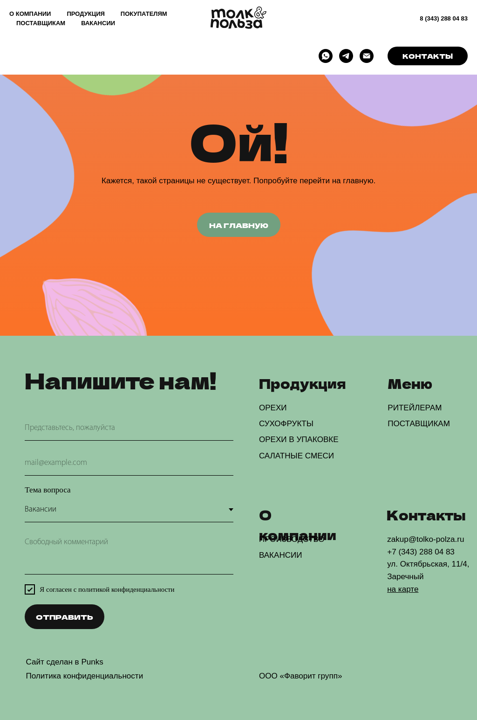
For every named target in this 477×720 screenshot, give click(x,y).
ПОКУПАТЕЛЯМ (144, 13)
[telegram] (346, 56)
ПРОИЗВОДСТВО (292, 539)
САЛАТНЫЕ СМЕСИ (296, 455)
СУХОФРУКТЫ (286, 423)
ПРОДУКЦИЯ (85, 13)
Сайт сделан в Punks (64, 662)
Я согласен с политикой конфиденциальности (107, 589)
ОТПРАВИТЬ (64, 617)
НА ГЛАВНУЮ (238, 225)
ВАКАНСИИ (98, 23)
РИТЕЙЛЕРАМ (415, 407)
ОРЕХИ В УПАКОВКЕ (299, 439)
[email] (129, 463)
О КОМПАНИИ (30, 13)
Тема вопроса (47, 489)
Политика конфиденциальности (84, 676)
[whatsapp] (326, 56)
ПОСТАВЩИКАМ (40, 23)
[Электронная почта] (367, 56)
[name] (129, 428)
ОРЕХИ (273, 407)
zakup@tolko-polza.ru (425, 539)
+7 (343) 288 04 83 (421, 551)
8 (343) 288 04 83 (444, 18)
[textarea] (129, 553)
